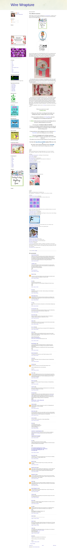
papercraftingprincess (34, 488)
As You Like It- (31, 243)
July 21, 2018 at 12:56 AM (35, 278)
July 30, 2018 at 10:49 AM (35, 497)
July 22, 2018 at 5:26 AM (34, 350)
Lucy (12, 162)
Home (43, 545)
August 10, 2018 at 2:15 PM (35, 541)
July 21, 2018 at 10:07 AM (35, 318)
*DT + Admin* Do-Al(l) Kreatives (39, 448)
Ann (12, 62)
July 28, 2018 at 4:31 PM (34, 478)
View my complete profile (19, 14)
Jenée (32, 358)
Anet (12, 157)
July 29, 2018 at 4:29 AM (34, 491)
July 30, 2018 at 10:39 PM (35, 503)
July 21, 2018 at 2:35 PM (34, 324)
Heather (13, 65)
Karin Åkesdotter (33, 308)
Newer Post (31, 545)
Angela (32, 528)
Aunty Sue (32, 386)
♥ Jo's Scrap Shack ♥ (34, 270)
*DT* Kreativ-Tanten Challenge (37, 449)
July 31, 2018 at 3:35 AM (34, 513)
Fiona (32, 289)
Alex (32, 440)
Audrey (13, 158)
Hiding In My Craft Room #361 (33, 224)
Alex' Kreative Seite (34, 450)
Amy (12, 61)
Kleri (32, 506)
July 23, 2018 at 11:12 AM (35, 401)
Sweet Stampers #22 (32, 225)
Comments (13, 22)
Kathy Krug (33, 404)
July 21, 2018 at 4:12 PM (34, 340)
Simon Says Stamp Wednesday (33, 240)
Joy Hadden (13, 88)
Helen (32, 423)
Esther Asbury (33, 411)
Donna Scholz (33, 455)
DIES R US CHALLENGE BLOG (35, 337)
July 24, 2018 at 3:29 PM (34, 428)
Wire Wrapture (22, 5)
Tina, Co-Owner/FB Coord (15, 72)
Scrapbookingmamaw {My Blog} (35, 435)
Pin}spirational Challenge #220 (33, 226)
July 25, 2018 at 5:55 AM (34, 458)
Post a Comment (32, 543)
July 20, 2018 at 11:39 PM (35, 271)
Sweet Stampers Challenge (40, 530)
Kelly (12, 160)
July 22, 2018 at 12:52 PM (35, 370)
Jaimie (32, 481)
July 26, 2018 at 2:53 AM (34, 464)
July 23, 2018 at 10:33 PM (35, 408)
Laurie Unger (13, 89)
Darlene (32, 332)
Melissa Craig (33, 380)
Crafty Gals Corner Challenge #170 (34, 239)
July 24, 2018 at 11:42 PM (35, 452)
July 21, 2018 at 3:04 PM (34, 329)
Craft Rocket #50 (31, 160)
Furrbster (32, 364)
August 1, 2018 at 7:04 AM (35, 518)
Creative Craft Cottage (32, 209)
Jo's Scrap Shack (47, 15)
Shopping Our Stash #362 (32, 238)
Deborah (13, 159)
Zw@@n (32, 521)
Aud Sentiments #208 (32, 247)
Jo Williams (33, 263)
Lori (12, 68)
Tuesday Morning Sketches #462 (33, 161)
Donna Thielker (14, 85)
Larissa (13, 161)
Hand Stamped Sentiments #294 (33, 174)
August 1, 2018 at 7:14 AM (35, 525)
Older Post (54, 545)
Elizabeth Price (33, 474)
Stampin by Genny (34, 467)
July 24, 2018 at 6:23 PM (34, 437)
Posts (12, 20)
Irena (12, 66)
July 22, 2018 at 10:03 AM (35, 361)
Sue (32, 302)
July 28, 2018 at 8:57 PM (34, 485)
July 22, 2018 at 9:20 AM (34, 355)
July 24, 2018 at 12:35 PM (35, 420)
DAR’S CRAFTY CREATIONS (35, 338)
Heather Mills (13, 87)
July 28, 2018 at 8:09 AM (34, 471)
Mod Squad (30, 241)
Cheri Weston (13, 84)
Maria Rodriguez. (33, 343)
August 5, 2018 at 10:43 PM (35, 533)
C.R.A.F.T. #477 (31, 242)
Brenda (32, 500)
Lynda (12, 163)
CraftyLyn (32, 494)
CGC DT (32, 434)
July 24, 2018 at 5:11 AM (34, 415)
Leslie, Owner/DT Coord (15, 67)
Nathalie (13, 164)
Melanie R (32, 274)
